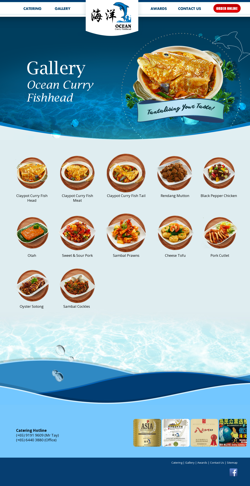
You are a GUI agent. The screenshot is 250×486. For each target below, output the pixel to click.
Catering (176, 462)
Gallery (190, 462)
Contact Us (217, 462)
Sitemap (232, 462)
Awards (202, 462)
